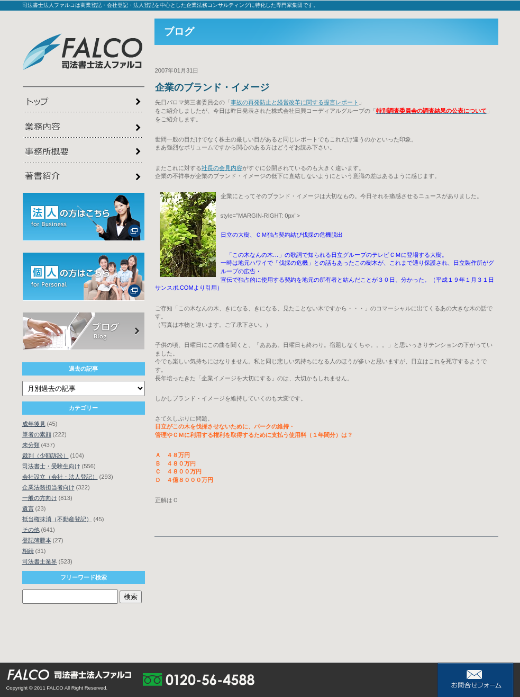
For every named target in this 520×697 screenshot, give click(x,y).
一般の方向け (39, 498)
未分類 (31, 445)
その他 (31, 529)
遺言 (28, 508)
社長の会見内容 (222, 168)
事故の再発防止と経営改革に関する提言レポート (295, 102)
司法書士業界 (39, 561)
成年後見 (33, 424)
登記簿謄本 (36, 540)
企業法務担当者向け (48, 487)
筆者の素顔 (36, 434)
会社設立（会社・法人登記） (60, 476)
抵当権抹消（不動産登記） (57, 519)
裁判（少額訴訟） (45, 455)
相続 (28, 551)
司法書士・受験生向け (51, 466)
